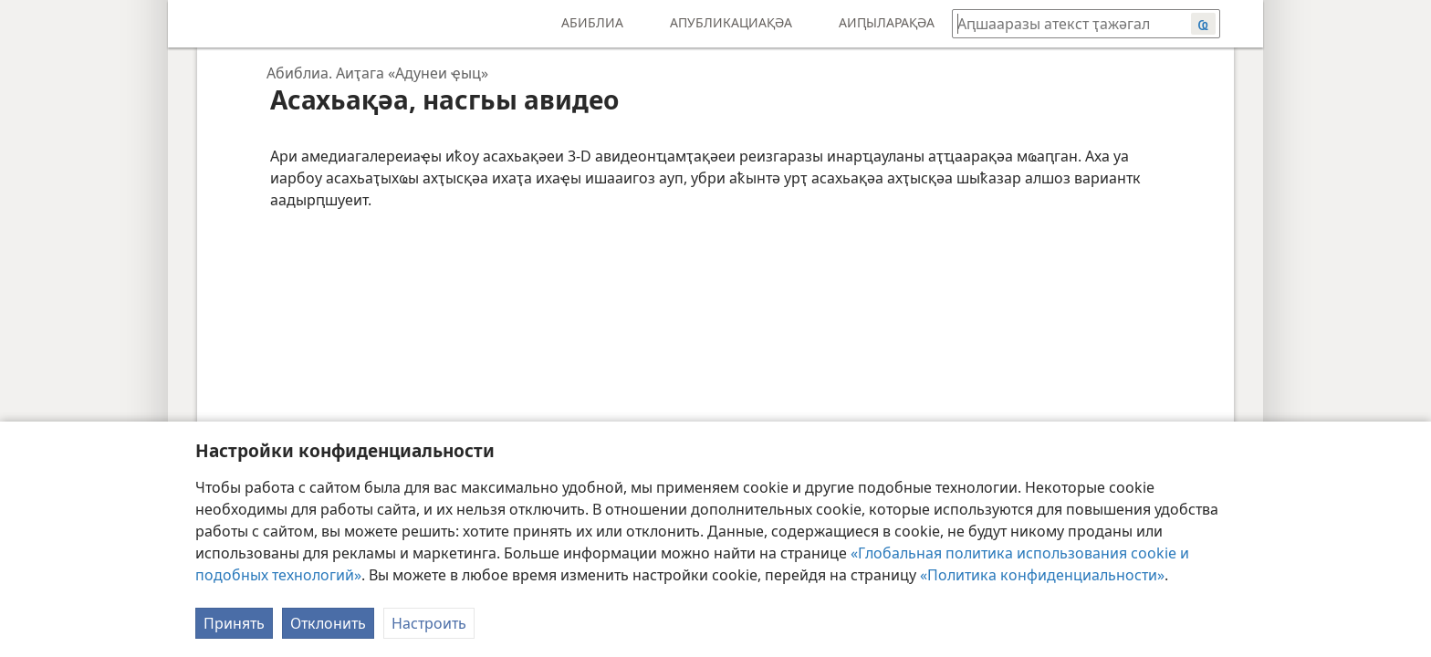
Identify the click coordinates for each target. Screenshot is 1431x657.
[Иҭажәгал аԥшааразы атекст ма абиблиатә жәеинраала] (1062, 23)
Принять (234, 623)
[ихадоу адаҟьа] (195, 24)
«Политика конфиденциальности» (1042, 575)
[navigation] (370, 73)
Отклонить (328, 623)
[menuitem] (195, 24)
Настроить (429, 623)
